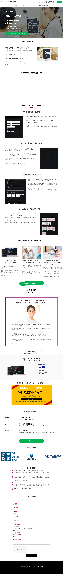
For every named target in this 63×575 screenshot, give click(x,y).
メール (14, 532)
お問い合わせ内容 (16, 539)
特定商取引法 (36, 567)
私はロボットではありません (19, 550)
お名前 (14, 503)
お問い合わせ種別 (16, 534)
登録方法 (31, 441)
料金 (34, 5)
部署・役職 (15, 516)
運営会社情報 (22, 567)
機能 (24, 5)
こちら (37, 489)
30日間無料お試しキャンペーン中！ (31, 283)
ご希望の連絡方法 (16, 530)
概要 (16, 5)
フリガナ (14, 507)
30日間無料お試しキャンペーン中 (17, 33)
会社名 (14, 511)
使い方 (19, 5)
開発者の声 (29, 5)
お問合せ (46, 5)
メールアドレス (15, 524)
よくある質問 (40, 5)
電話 (18, 532)
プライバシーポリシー (30, 567)
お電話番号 (15, 520)
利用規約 (41, 567)
